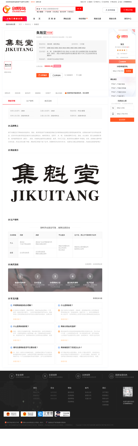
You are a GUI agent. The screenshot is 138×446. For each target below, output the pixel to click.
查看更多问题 (97, 298)
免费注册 (38, 2)
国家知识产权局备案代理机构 (57, 422)
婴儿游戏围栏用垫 (82, 51)
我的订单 (83, 2)
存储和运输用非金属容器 (68, 53)
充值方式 (88, 398)
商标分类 (112, 19)
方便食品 (70, 12)
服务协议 (71, 392)
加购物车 (68, 75)
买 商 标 (51, 19)
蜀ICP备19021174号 (13, 422)
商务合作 (105, 398)
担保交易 (54, 398)
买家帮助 (71, 402)
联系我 (128, 71)
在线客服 (105, 405)
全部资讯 (36, 398)
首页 (20, 24)
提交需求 (122, 120)
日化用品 (55, 12)
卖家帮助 (71, 398)
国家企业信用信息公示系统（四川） (33, 422)
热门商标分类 (15, 19)
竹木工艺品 (85, 53)
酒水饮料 (63, 12)
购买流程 (48, 101)
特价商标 (83, 19)
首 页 (36, 19)
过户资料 (29, 101)
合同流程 (54, 392)
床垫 (58, 53)
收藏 (79, 75)
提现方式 (88, 395)
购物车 (90, 2)
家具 (79, 53)
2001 (56, 48)
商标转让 (28, 24)
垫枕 (67, 51)
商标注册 (97, 19)
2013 (52, 48)
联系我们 (105, 395)
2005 (80, 48)
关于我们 (105, 392)
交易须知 (71, 395)
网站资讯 (113, 2)
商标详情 (11, 101)
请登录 (33, 2)
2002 (72, 48)
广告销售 (48, 12)
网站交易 (67, 19)
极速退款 (54, 395)
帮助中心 (97, 2)
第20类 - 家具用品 (53, 44)
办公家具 (72, 51)
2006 (49, 48)
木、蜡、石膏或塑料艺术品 (56, 51)
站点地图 (105, 402)
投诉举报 (105, 2)
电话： (125, 2)
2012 (83, 48)
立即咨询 (56, 75)
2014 (64, 48)
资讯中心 (127, 19)
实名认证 (88, 392)
